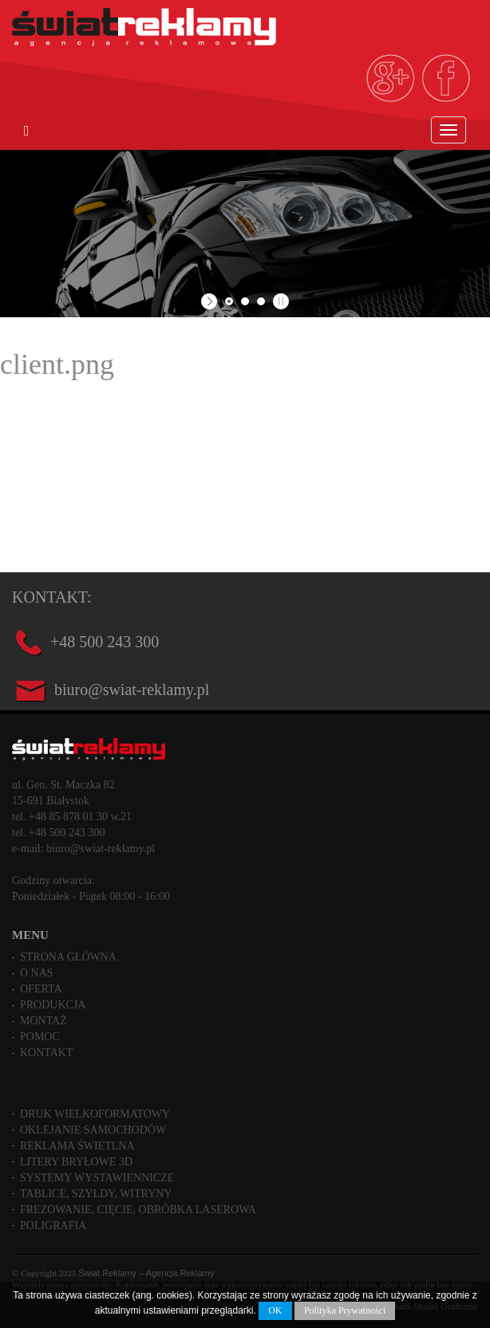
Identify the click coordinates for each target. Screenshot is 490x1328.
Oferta (41, 989)
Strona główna (68, 957)
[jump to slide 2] (245, 301)
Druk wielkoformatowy (95, 1114)
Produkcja (52, 1005)
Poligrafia (53, 1226)
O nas (36, 973)
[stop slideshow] (279, 301)
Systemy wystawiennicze (97, 1178)
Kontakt (46, 1053)
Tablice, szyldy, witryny (96, 1194)
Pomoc (40, 1037)
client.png (57, 364)
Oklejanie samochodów (93, 1130)
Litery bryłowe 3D (76, 1162)
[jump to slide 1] (229, 301)
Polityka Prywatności (344, 1310)
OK (275, 1310)
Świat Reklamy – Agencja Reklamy (146, 1273)
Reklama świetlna (77, 1146)
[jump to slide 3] (261, 301)
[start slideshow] (211, 301)
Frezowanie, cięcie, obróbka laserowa (138, 1210)
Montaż (43, 1021)
